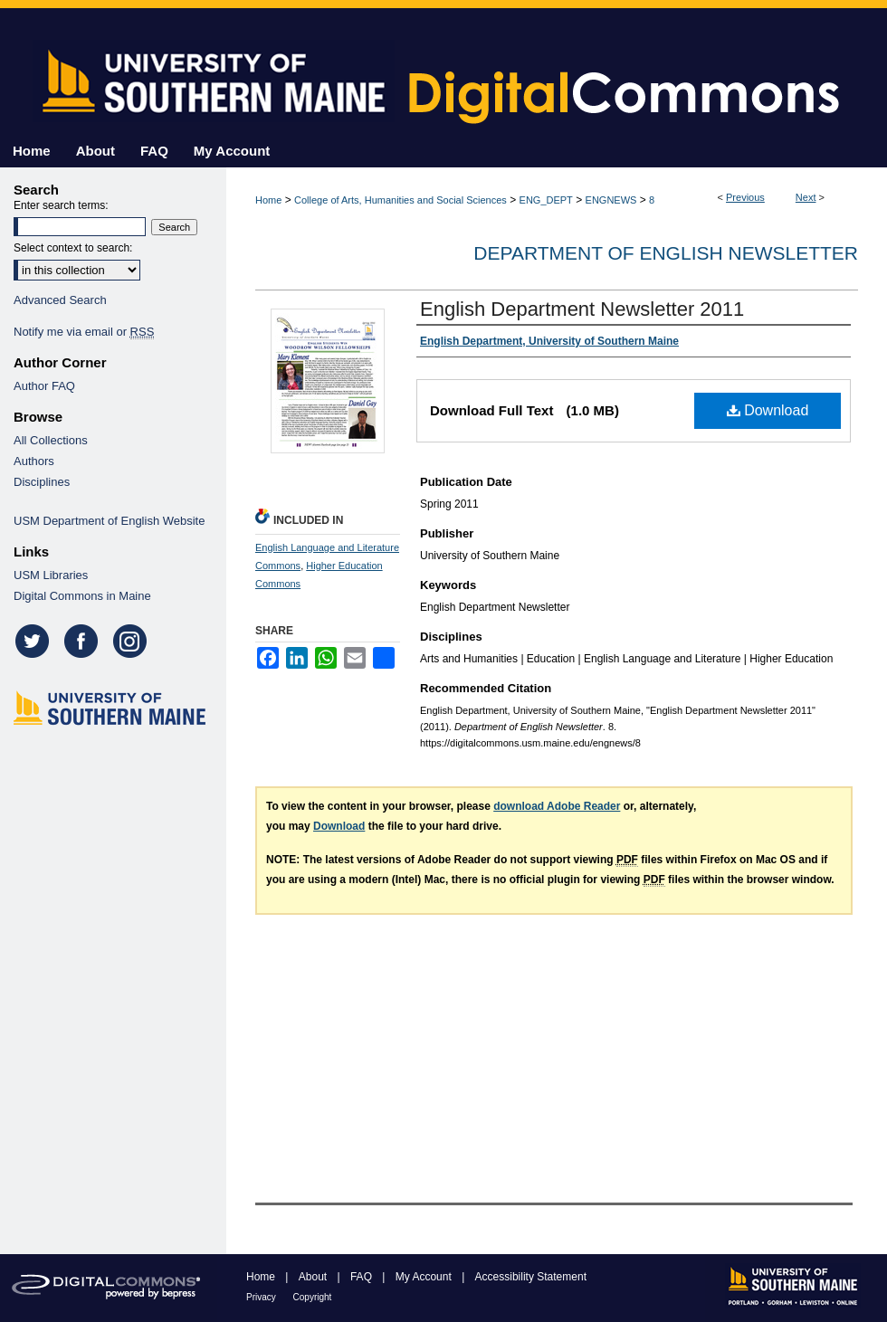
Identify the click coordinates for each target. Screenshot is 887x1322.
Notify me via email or (84, 331)
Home (268, 200)
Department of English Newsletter (665, 253)
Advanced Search (60, 300)
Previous (745, 197)
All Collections (51, 440)
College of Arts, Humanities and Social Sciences (400, 200)
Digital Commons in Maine (82, 596)
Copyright (312, 1297)
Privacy (262, 1297)
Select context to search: (73, 248)
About (314, 1276)
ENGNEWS (611, 200)
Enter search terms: (61, 205)
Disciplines (42, 482)
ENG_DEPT (546, 200)
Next (806, 197)
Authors (34, 461)
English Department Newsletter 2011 (582, 309)
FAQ (362, 1276)
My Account (425, 1276)
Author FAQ (44, 386)
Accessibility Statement (531, 1276)
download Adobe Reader (556, 806)
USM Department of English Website (109, 521)
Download (768, 410)
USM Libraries (51, 575)
